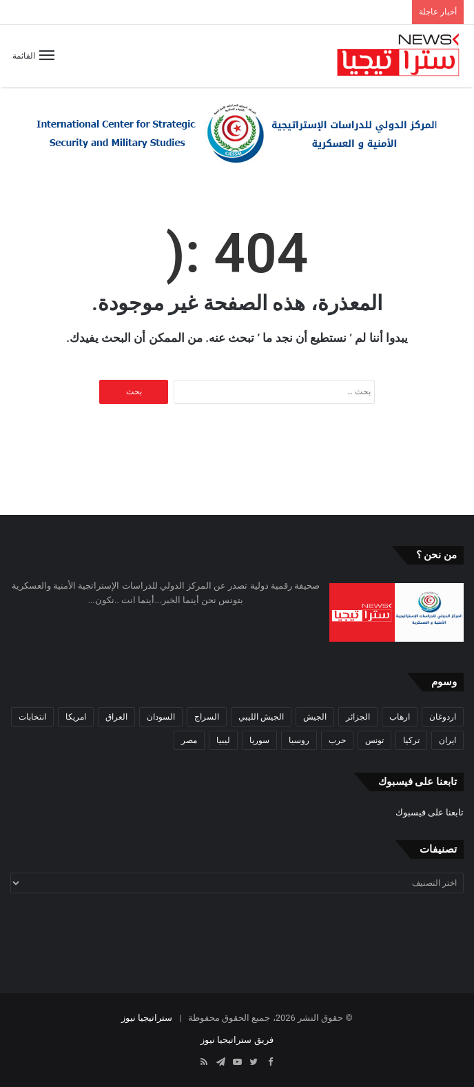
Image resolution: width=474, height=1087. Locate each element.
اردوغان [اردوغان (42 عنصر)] (442, 717)
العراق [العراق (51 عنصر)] (116, 717)
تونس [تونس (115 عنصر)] (374, 740)
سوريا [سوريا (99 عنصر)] (259, 740)
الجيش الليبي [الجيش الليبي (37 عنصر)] (261, 717)
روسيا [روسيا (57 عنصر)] (299, 740)
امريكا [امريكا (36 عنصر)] (75, 717)
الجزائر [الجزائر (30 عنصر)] (358, 717)
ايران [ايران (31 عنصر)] (447, 740)
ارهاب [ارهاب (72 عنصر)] (399, 717)
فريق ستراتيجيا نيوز (236, 1040)
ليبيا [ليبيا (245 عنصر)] (223, 740)
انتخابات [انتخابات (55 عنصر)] (32, 717)
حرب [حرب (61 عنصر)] (337, 740)
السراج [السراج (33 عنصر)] (206, 717)
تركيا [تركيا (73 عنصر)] (411, 740)
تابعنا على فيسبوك (429, 812)
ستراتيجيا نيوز (146, 1018)
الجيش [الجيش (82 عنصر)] (315, 717)
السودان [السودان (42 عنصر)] (161, 717)
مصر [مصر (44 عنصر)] (189, 740)
